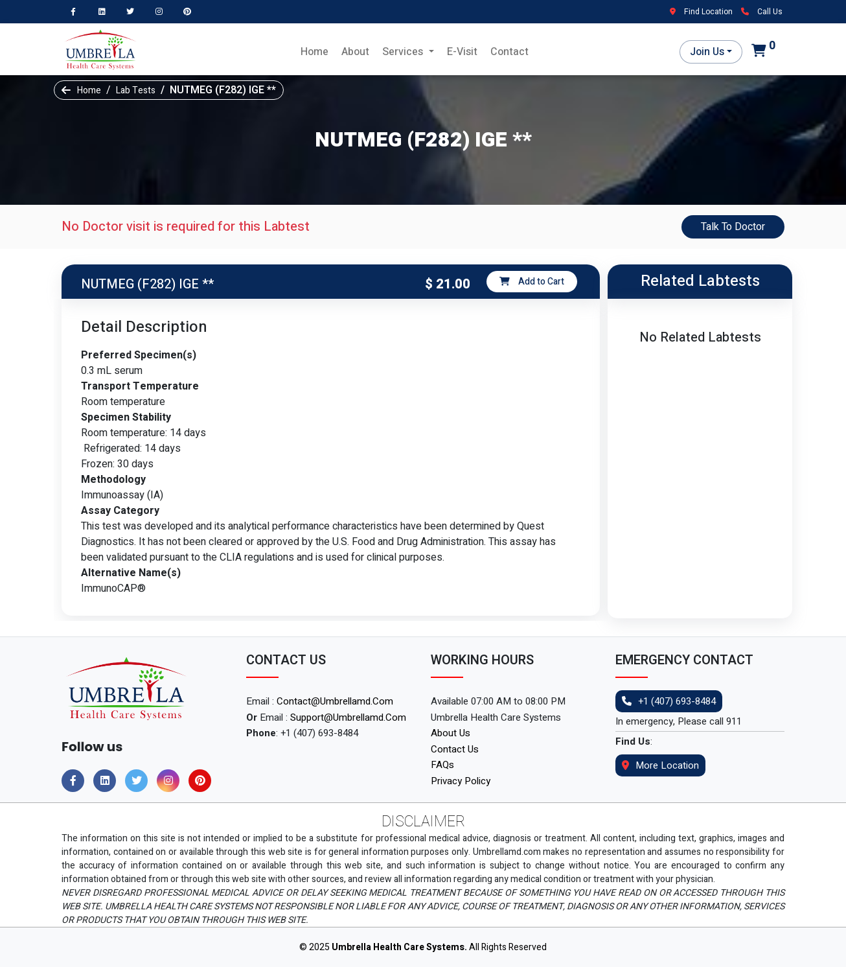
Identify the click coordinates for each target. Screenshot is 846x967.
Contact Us (455, 749)
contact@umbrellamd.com (335, 701)
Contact (509, 52)
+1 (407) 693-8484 (669, 701)
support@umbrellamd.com (348, 717)
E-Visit (462, 52)
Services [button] (404, 52)
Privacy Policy (460, 781)
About (355, 52)
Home (314, 52)
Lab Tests (135, 90)
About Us (450, 733)
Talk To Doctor (733, 227)
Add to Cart (531, 281)
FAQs (442, 765)
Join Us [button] (707, 52)
